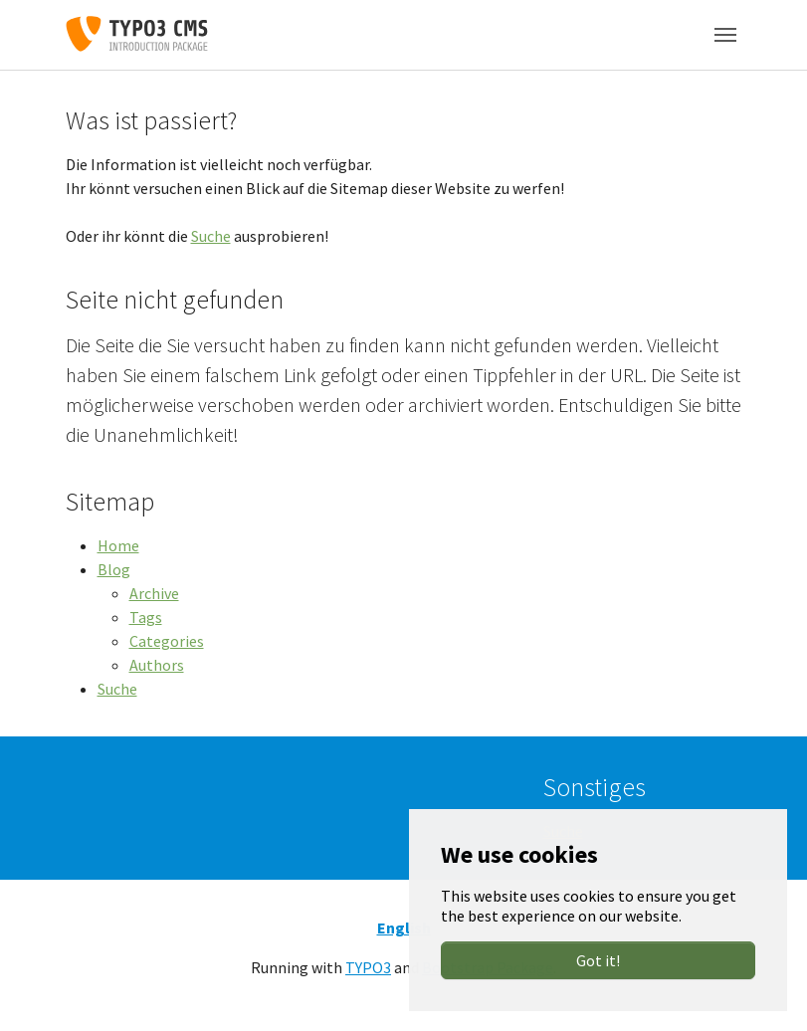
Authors (156, 665)
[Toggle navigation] (725, 35)
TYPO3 (368, 967)
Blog (114, 569)
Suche (211, 236)
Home (118, 545)
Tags (145, 617)
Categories (166, 641)
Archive (154, 593)
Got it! (598, 960)
